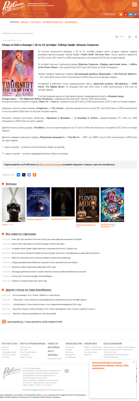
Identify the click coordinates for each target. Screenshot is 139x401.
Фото (51, 351)
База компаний (113, 343)
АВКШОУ (25, 22)
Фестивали (70, 347)
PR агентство (10, 343)
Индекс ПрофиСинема (93, 347)
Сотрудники (24, 355)
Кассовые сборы (28, 33)
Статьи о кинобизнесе (92, 350)
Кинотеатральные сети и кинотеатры (118, 350)
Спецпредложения (9, 352)
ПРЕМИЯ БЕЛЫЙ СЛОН (52, 22)
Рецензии (87, 355)
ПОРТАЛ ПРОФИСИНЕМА (32, 343)
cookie (45, 395)
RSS (121, 14)
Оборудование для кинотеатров (116, 355)
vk (135, 14)
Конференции (71, 357)
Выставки (69, 352)
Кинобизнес (71, 22)
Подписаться (109, 14)
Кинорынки (70, 355)
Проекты (5, 350)
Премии (69, 350)
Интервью (53, 347)
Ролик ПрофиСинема (28, 352)
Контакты (6, 357)
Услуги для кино (110, 352)
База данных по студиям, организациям (119, 347)
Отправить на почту (136, 36)
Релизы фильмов (54, 359)
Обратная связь (26, 357)
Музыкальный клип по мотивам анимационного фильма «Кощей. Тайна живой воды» (110, 365)
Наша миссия (25, 347)
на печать (129, 37)
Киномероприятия (111, 357)
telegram (130, 14)
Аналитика (16, 33)
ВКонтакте (44, 164)
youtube (125, 14)
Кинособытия (74, 343)
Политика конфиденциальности (35, 390)
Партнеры (24, 350)
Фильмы (53, 355)
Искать (46, 14)
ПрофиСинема (7, 33)
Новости (5, 347)
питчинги (35, 22)
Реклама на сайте (9, 355)
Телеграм (56, 164)
